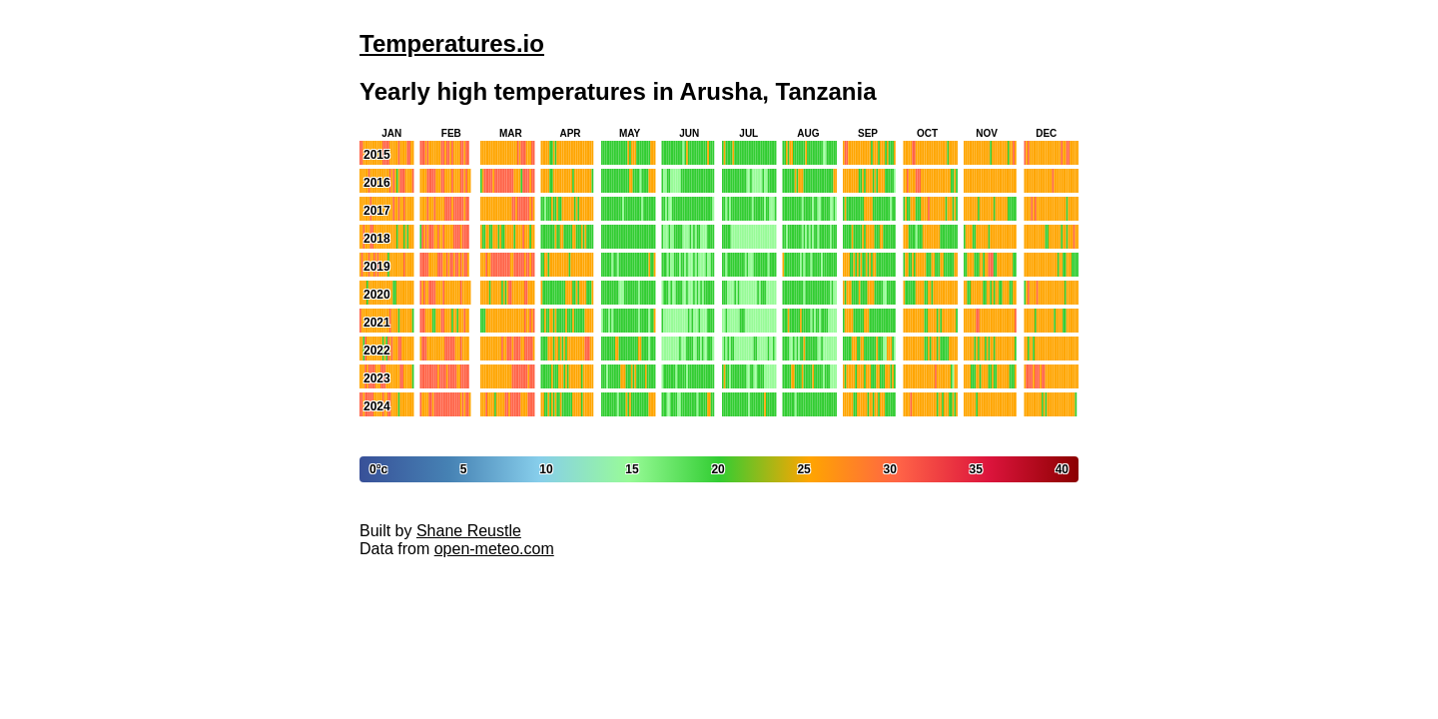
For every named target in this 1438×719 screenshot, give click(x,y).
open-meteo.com (494, 548)
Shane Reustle (468, 530)
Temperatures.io (452, 43)
